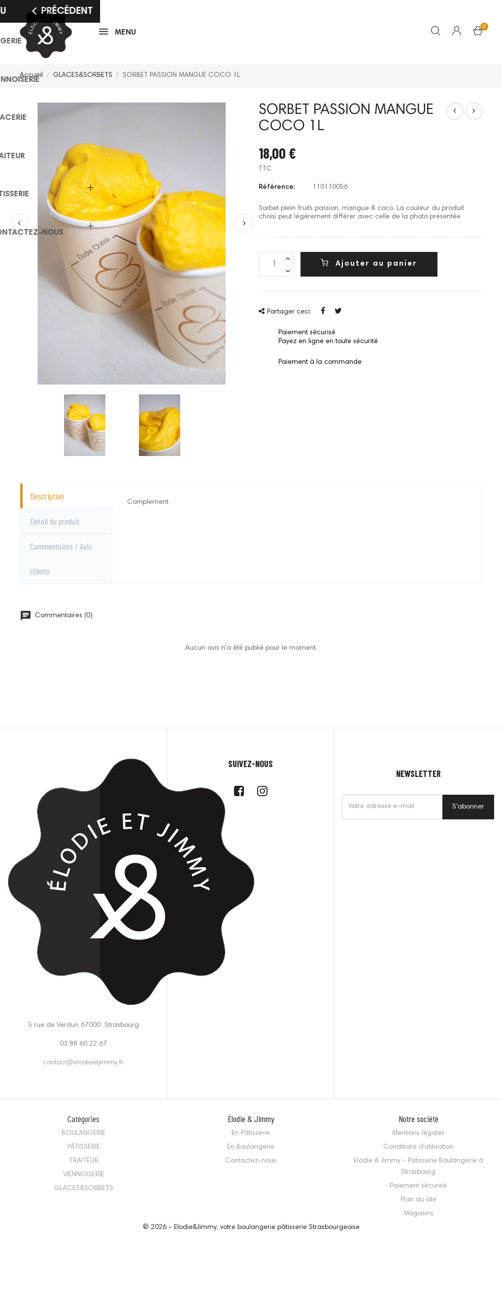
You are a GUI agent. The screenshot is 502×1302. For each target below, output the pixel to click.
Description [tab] (47, 500)
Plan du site (418, 1204)
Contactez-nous (250, 1165)
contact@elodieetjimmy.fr (83, 1067)
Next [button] (243, 226)
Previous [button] (19, 226)
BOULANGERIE (83, 1137)
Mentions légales (418, 1137)
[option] (132, 248)
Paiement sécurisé (418, 1190)
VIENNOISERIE (83, 1179)
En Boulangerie (250, 1151)
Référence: (277, 191)
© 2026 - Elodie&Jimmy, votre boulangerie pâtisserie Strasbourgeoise (251, 1232)
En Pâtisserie (251, 1137)
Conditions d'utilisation (418, 1151)
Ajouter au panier (369, 267)
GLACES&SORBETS (83, 1193)
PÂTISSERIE (83, 1151)
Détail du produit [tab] (54, 525)
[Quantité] (276, 268)
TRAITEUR (84, 1165)
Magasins (418, 1218)
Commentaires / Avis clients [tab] (61, 563)
